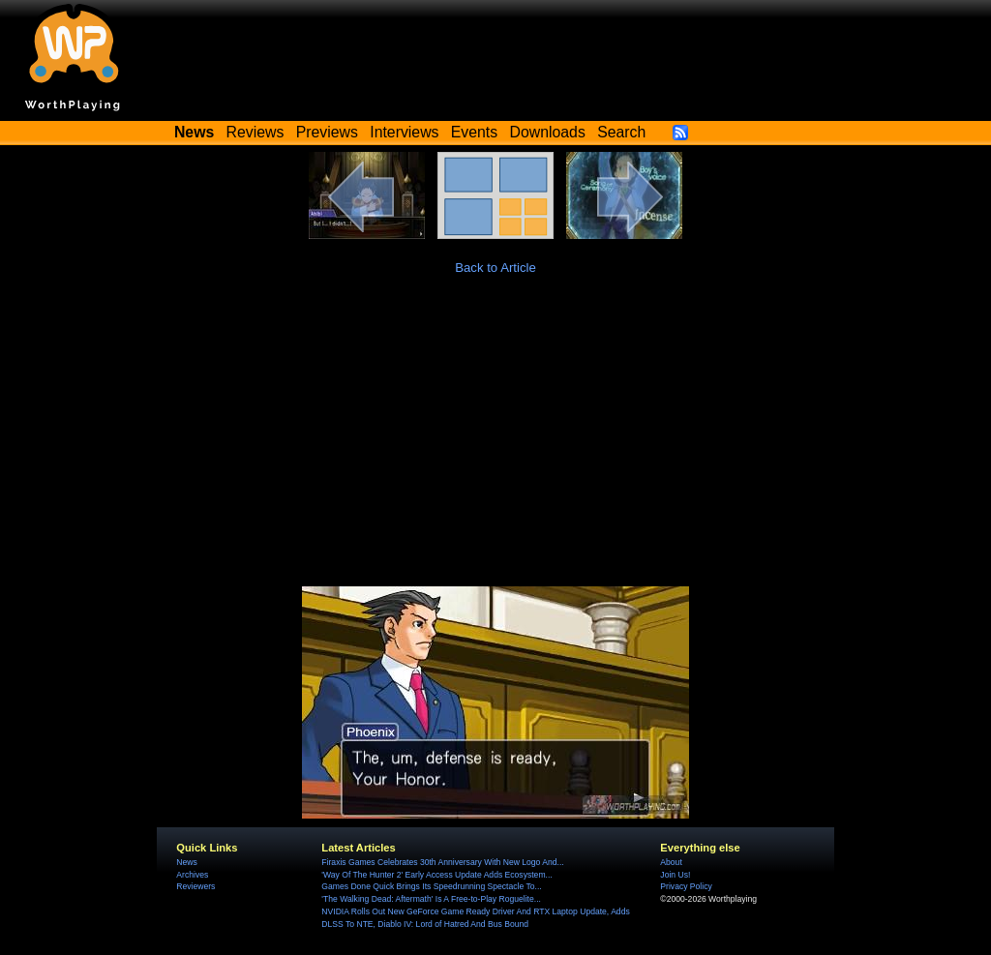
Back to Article (495, 267)
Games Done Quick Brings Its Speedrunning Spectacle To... (431, 886)
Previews (327, 132)
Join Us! (675, 875)
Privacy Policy (685, 886)
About (670, 862)
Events (474, 132)
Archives (192, 875)
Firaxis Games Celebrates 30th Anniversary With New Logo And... (442, 862)
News (186, 862)
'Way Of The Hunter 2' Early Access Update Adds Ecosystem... (436, 875)
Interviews (404, 132)
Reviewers (195, 886)
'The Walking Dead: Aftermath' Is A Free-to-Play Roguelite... (431, 899)
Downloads (548, 132)
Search (621, 132)
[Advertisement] (495, 441)
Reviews (255, 132)
